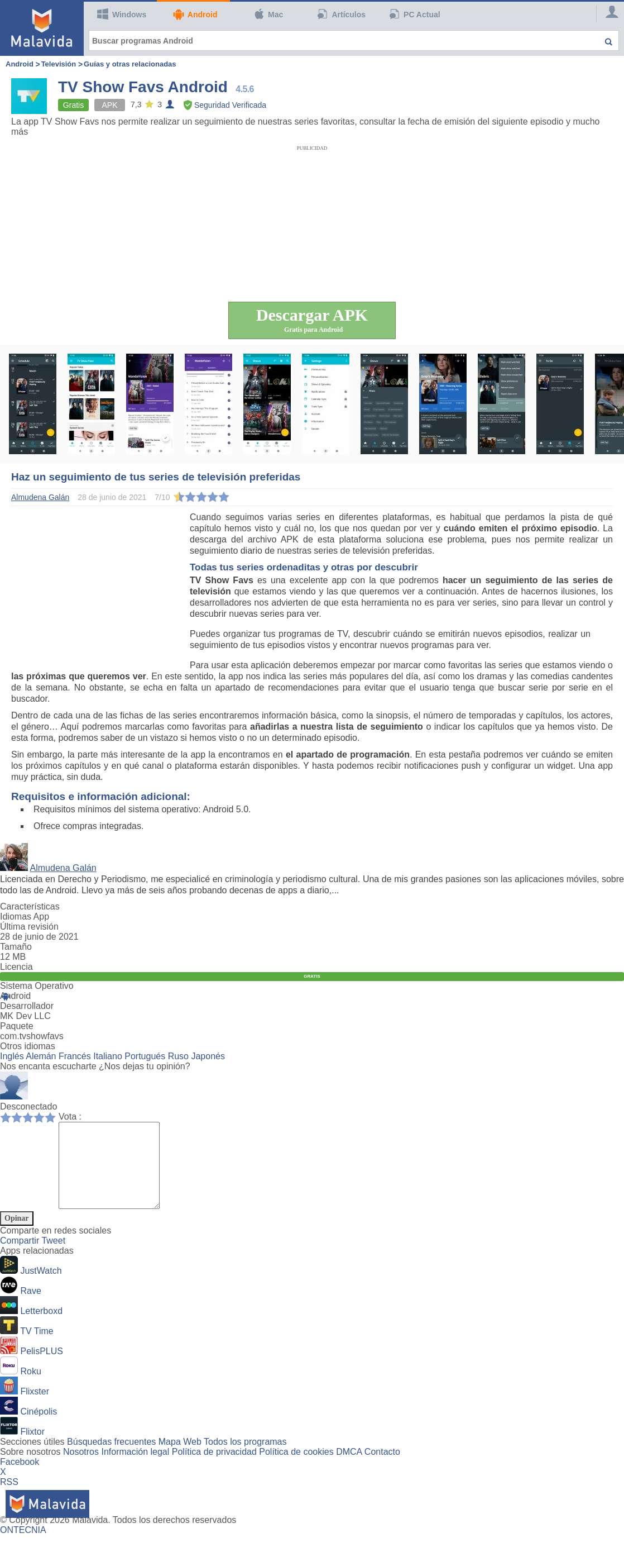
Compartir (20, 1257)
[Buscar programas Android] (353, 40)
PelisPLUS (41, 1368)
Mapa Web (180, 1458)
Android (194, 14)
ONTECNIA (23, 1546)
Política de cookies (296, 1468)
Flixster (34, 1408)
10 (53, 1117)
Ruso (178, 1056)
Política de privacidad (214, 1468)
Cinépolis (38, 1428)
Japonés (208, 1056)
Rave (30, 1307)
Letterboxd (41, 1327)
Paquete (16, 1026)
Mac (268, 14)
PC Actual (414, 14)
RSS (9, 1498)
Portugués (144, 1056)
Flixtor (32, 1448)
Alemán (41, 1056)
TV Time (37, 1348)
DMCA (349, 1468)
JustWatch (40, 1287)
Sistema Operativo (37, 986)
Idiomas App (24, 916)
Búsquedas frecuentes (111, 1458)
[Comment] (115, 1174)
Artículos (341, 14)
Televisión (58, 64)
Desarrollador (27, 1006)
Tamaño (16, 946)
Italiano (107, 1056)
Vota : (70, 1116)
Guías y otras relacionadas (130, 64)
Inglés (12, 1056)
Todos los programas (245, 1458)
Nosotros (81, 1468)
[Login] (607, 14)
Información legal (135, 1468)
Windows (121, 14)
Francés (75, 1056)
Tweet (53, 1257)
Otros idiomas (27, 1046)
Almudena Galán (63, 868)
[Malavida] (42, 28)
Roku (30, 1388)
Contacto (382, 1468)
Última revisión (29, 926)
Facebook (19, 1478)
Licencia (16, 967)
